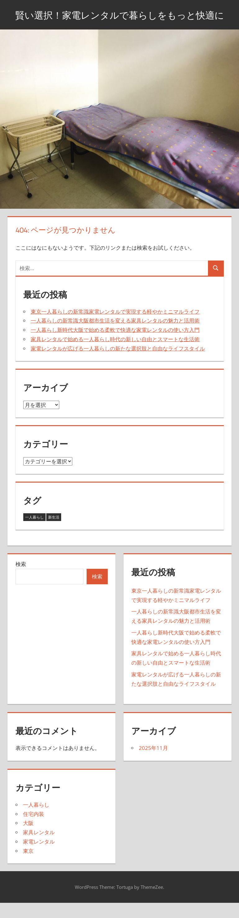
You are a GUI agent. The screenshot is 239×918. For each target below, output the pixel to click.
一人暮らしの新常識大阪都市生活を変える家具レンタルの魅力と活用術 (115, 336)
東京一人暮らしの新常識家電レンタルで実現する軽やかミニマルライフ (115, 327)
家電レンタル (39, 857)
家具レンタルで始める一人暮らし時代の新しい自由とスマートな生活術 (115, 354)
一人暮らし (36, 820)
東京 (28, 866)
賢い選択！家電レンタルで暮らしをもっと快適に (119, 22)
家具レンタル (39, 848)
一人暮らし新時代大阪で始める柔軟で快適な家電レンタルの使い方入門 (115, 345)
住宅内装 (33, 829)
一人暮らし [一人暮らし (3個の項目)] (34, 532)
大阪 (28, 838)
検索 (21, 579)
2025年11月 (153, 763)
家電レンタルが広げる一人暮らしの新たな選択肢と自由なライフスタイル (118, 364)
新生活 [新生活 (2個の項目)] (53, 532)
